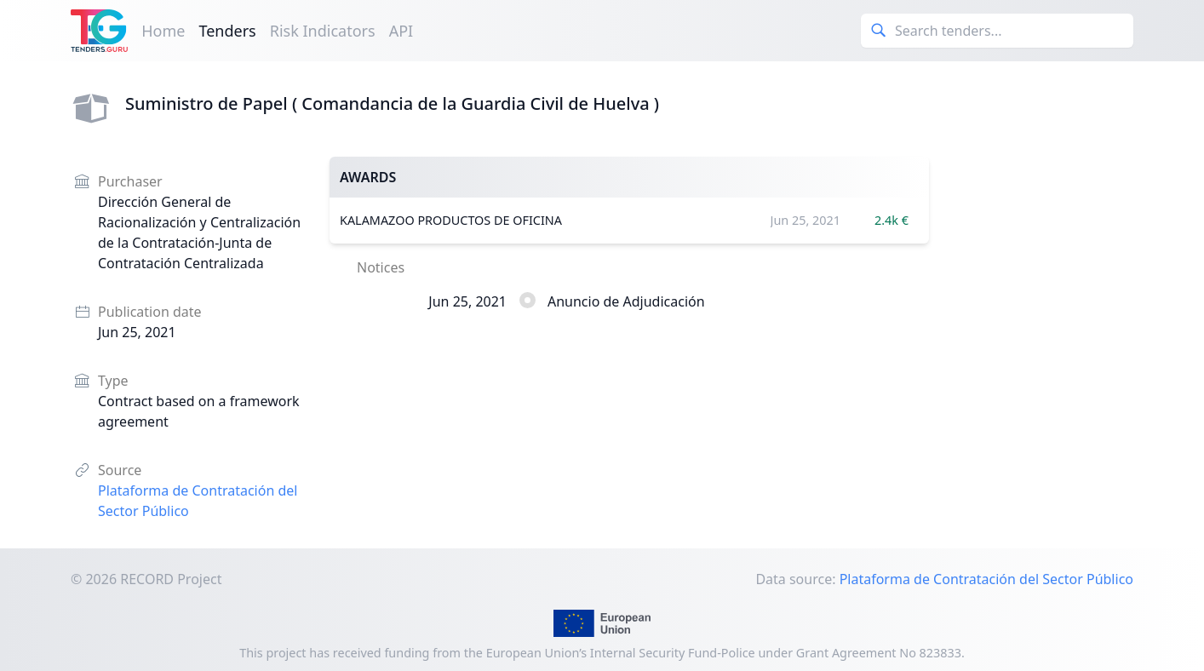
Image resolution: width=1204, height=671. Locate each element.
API (401, 30)
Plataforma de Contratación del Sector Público (986, 579)
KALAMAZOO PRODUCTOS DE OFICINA (451, 220)
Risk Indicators (323, 30)
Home (163, 30)
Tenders (226, 30)
